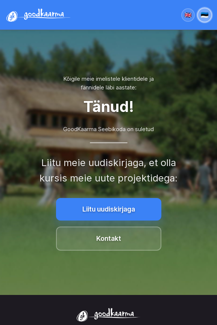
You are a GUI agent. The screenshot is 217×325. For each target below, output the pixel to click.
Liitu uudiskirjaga (108, 209)
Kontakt (108, 238)
